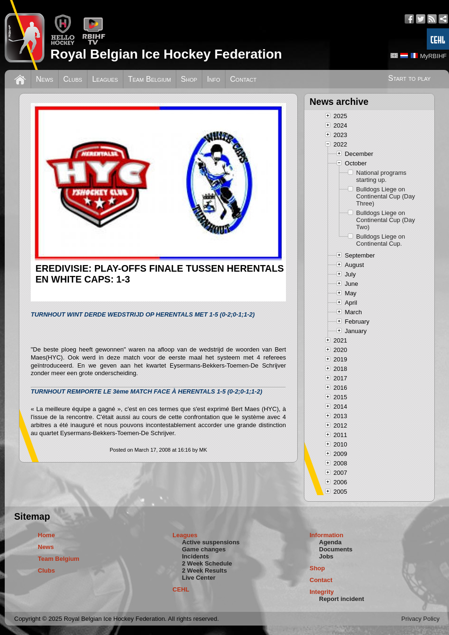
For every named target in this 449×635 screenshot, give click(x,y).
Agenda (330, 542)
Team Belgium (149, 79)
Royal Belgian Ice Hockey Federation (166, 54)
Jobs (326, 556)
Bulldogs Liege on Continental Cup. (380, 240)
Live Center (199, 577)
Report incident (341, 598)
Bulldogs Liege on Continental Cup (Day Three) (385, 196)
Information (327, 535)
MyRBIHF (433, 56)
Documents (336, 549)
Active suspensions (211, 542)
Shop (189, 79)
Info (213, 79)
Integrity (322, 591)
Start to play (409, 78)
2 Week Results (204, 570)
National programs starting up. (381, 176)
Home (46, 535)
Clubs (72, 79)
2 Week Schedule (207, 563)
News (44, 79)
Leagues (105, 79)
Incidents (195, 556)
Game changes (204, 549)
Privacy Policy (420, 618)
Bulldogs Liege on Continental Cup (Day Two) (385, 220)
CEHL (181, 589)
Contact (243, 79)
